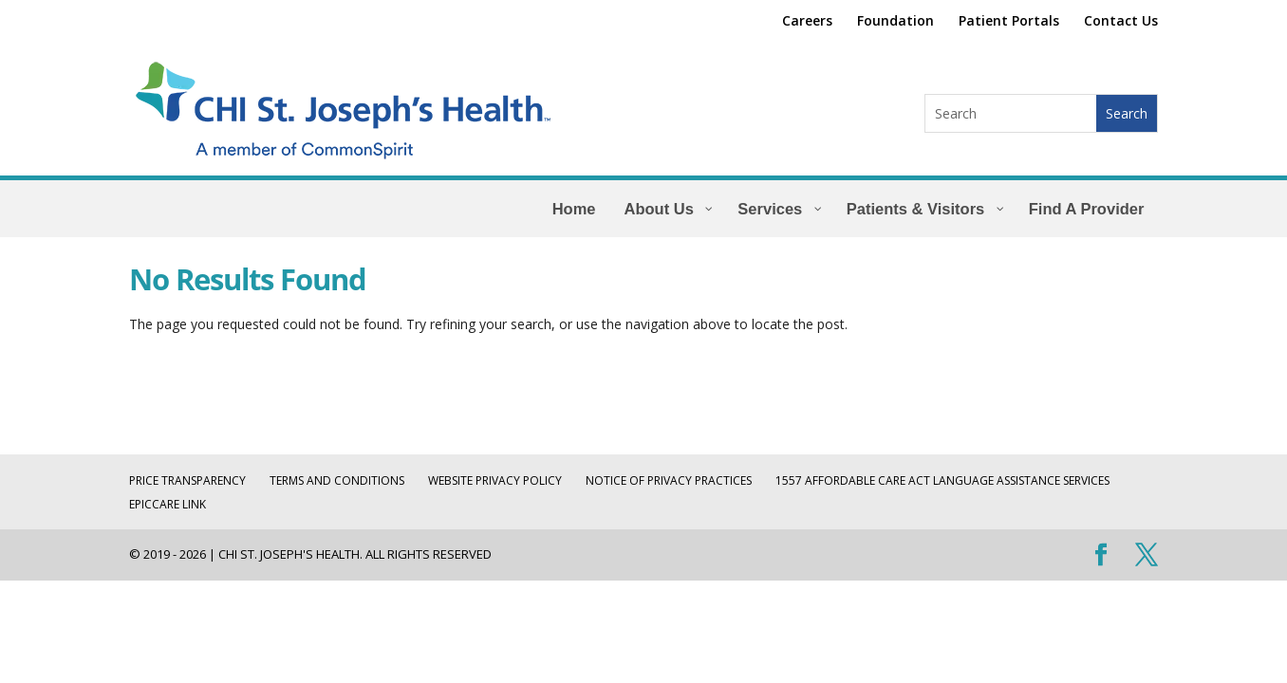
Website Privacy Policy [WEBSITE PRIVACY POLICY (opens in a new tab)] (495, 480)
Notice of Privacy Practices (669, 480)
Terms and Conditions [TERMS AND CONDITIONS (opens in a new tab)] (337, 480)
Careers (807, 21)
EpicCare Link (167, 504)
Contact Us (1121, 21)
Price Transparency (187, 480)
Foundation (895, 21)
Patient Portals (1009, 21)
